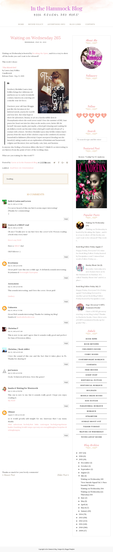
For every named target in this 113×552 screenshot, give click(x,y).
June (83, 498)
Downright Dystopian (29, 272)
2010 (81, 527)
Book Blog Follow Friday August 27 (89, 247)
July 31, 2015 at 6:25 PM (15, 373)
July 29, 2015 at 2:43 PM (15, 228)
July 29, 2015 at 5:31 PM (15, 266)
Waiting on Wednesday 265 (92, 479)
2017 (81, 453)
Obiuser (11, 412)
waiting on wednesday (22, 168)
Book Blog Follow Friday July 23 (88, 286)
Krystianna (13, 263)
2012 (81, 521)
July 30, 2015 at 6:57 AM (15, 331)
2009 (81, 531)
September (85, 469)
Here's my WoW (14, 240)
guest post (92, 375)
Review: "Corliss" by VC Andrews (91, 157)
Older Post (62, 475)
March (83, 508)
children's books (91, 349)
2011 (80, 524)
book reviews (91, 344)
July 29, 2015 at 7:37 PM (15, 310)
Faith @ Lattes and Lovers (19, 201)
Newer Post (9, 475)
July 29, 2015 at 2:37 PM (15, 204)
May (82, 501)
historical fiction (91, 380)
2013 (81, 517)
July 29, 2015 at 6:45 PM (15, 287)
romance (91, 411)
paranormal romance (91, 406)
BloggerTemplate (70, 549)
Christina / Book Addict (19, 349)
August (84, 472)
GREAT (17, 246)
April (83, 504)
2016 (81, 456)
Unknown (12, 307)
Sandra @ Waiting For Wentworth (23, 388)
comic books (91, 354)
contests (91, 365)
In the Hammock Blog (56, 7)
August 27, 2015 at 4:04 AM (16, 415)
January (84, 511)
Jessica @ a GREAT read (18, 225)
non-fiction (91, 401)
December (85, 463)
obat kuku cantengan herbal (42, 424)
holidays (91, 390)
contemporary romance (91, 360)
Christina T (13, 328)
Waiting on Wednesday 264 (92, 488)
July (82, 476)
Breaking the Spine (40, 53)
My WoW (11, 400)
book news (91, 339)
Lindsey (11, 296)
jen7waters (13, 370)
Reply (66, 219)
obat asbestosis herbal (18, 424)
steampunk (91, 416)
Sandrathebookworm (25, 317)
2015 (81, 459)
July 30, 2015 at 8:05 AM (15, 352)
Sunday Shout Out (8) (94, 265)
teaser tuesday (91, 427)
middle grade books (91, 396)
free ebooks (91, 370)
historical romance (91, 385)
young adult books (91, 437)
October (84, 466)
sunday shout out (91, 421)
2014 (81, 514)
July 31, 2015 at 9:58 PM (15, 391)
